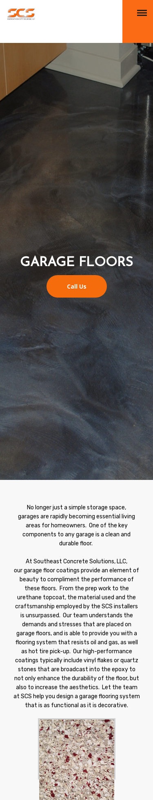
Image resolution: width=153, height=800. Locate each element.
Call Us (76, 286)
